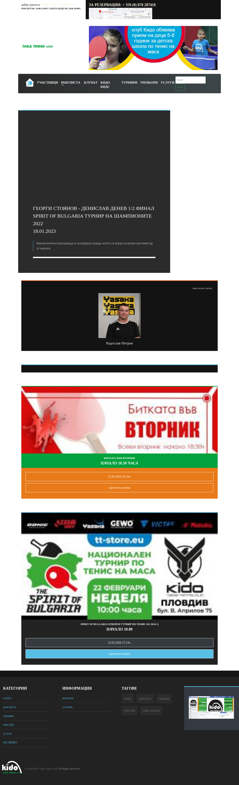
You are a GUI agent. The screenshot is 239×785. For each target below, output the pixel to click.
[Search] (190, 80)
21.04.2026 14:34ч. (119, 476)
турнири (8, 715)
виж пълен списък (202, 288)
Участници (47, 82)
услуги (7, 733)
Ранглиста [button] (70, 82)
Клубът (91, 82)
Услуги (167, 82)
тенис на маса (151, 710)
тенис (127, 698)
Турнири (129, 82)
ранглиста (9, 707)
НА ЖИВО (10, 742)
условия (67, 707)
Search (180, 87)
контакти (67, 698)
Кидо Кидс (105, 84)
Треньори (149, 82)
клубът (7, 698)
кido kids (8, 724)
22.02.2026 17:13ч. (119, 642)
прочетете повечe (119, 487)
